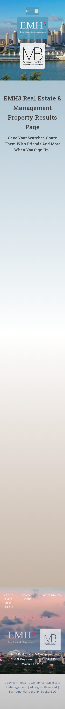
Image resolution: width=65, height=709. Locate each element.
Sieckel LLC (48, 691)
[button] (29, 11)
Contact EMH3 (28, 597)
